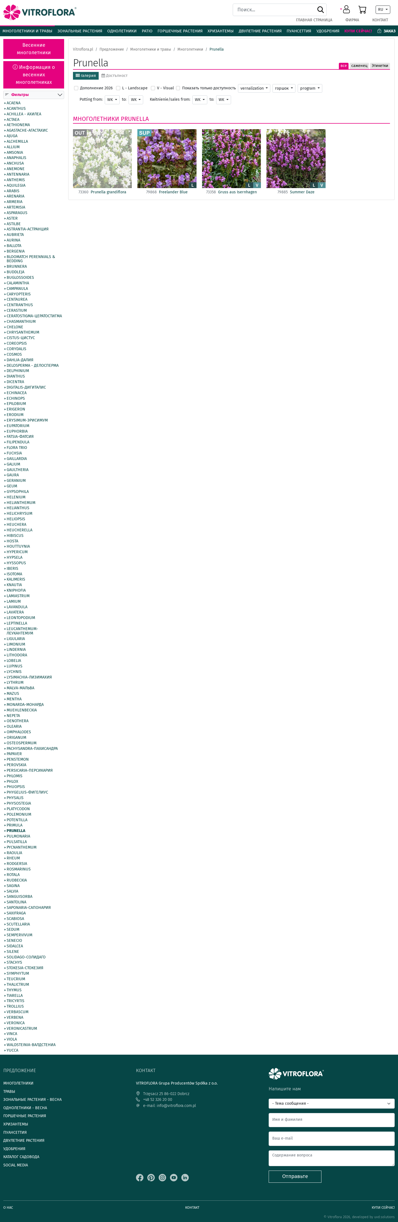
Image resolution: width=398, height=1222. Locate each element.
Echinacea (17, 393)
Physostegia (19, 803)
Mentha (14, 699)
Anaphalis (16, 158)
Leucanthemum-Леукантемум (22, 631)
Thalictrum (18, 984)
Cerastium (17, 310)
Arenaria (15, 196)
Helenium (16, 497)
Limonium (16, 644)
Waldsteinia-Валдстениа (31, 1045)
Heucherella (19, 530)
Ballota (14, 246)
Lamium (14, 601)
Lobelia (14, 661)
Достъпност (114, 75)
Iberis (12, 568)
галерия (86, 75)
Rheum (13, 858)
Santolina (16, 902)
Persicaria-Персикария (30, 770)
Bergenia (16, 251)
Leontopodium (21, 618)
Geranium (16, 481)
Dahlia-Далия (20, 360)
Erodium (15, 415)
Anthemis (16, 180)
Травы (9, 1091)
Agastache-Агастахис (27, 131)
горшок (282, 88)
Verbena (15, 1017)
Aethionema (18, 125)
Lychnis (14, 672)
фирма (352, 20)
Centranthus (20, 305)
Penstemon (18, 760)
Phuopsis (16, 787)
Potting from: (91, 99)
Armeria (14, 202)
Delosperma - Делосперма (33, 365)
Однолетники (122, 30)
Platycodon (18, 809)
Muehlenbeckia (22, 710)
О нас (8, 1207)
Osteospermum (21, 743)
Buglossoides (20, 277)
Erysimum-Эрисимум (27, 420)
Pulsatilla (17, 842)
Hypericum (17, 552)
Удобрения (327, 30)
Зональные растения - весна (32, 1099)
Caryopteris (19, 294)
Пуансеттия (299, 30)
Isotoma (14, 574)
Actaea (13, 120)
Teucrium (16, 979)
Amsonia (15, 152)
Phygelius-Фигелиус (27, 793)
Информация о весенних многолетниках (34, 74)
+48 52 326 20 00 (154, 1099)
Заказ (386, 30)
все (344, 65)
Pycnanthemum (21, 847)
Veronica (16, 1023)
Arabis (13, 191)
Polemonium (19, 814)
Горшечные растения (180, 30)
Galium (13, 464)
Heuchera (16, 524)
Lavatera (15, 612)
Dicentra (15, 382)
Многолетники (96, 119)
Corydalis (16, 349)
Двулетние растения (260, 30)
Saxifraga (16, 913)
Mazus (13, 694)
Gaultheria (17, 470)
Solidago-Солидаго (26, 957)
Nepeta (13, 716)
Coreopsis (17, 344)
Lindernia (16, 650)
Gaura (13, 475)
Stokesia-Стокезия (25, 968)
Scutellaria (18, 924)
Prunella (16, 831)
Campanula (17, 289)
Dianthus (16, 377)
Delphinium (18, 371)
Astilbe (14, 224)
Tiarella (15, 996)
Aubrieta (15, 235)
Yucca (12, 1050)
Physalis (15, 798)
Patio (147, 30)
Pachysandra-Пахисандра (32, 749)
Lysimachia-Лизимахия (29, 677)
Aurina (13, 240)
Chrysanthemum (23, 333)
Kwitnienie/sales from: (170, 99)
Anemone (16, 169)
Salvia (12, 891)
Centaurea (17, 300)
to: (124, 99)
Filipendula (18, 442)
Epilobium (16, 404)
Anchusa (15, 164)
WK (110, 99)
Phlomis (14, 776)
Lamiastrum (18, 596)
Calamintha (18, 283)
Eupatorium (18, 426)
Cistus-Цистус (21, 338)
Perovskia (16, 765)
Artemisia (16, 207)
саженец (359, 65)
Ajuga (12, 136)
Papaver (14, 754)
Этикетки (380, 65)
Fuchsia (14, 453)
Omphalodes (19, 732)
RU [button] (381, 9)
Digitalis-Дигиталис (26, 387)
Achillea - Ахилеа (24, 114)
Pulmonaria (18, 836)
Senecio (14, 941)
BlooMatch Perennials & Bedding (31, 259)
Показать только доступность (209, 88)
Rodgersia (17, 864)
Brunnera (17, 267)
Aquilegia (16, 185)
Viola (12, 1040)
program (308, 88)
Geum (12, 486)
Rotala (13, 875)
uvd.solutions (384, 1217)
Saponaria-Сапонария (29, 908)
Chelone (15, 327)
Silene (13, 952)
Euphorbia (17, 431)
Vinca (12, 1034)
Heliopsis (16, 519)
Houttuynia (18, 547)
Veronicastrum (22, 1028)
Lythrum (15, 683)
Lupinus (14, 666)
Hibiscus (15, 536)
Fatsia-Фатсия (20, 437)
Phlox (12, 781)
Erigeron (16, 409)
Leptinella (17, 624)
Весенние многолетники (34, 49)
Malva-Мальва (20, 688)
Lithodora (17, 655)
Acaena (13, 103)
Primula (14, 825)
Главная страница (314, 20)
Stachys (14, 963)
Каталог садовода (21, 1157)
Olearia (14, 727)
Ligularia (16, 639)
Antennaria (18, 174)
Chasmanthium (21, 321)
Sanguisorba (19, 897)
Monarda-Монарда (25, 705)
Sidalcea (15, 946)
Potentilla (17, 820)
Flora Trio (17, 448)
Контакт (380, 20)
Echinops (16, 398)
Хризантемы (221, 30)
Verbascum (17, 1012)
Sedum (13, 930)
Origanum (16, 737)
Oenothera (17, 721)
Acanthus (16, 108)
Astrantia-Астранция (28, 229)
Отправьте (295, 1176)
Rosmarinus (19, 869)
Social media (15, 1165)
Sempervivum (19, 935)
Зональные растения (79, 30)
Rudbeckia (17, 880)
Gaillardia (17, 459)
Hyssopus (16, 563)
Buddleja (15, 272)
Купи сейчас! (358, 30)
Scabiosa (15, 919)
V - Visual (165, 88)
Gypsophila (18, 492)
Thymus (14, 990)
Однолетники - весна (25, 1108)
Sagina (13, 886)
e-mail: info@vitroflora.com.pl (166, 1105)
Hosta (12, 541)
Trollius (15, 1007)
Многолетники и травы (27, 30)
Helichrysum (19, 514)
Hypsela (14, 557)
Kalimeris (16, 580)
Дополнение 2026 (96, 88)
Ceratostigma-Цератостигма (34, 316)
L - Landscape (135, 88)
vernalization (252, 88)
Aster (12, 218)
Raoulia (14, 853)
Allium (13, 147)
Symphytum (18, 974)
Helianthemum (21, 503)
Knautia (14, 585)
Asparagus (17, 213)
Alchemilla (17, 141)
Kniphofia (16, 591)
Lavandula (17, 607)
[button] (346, 9)
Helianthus (18, 508)
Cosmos (14, 354)
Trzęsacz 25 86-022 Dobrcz (162, 1093)
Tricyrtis (15, 1001)
